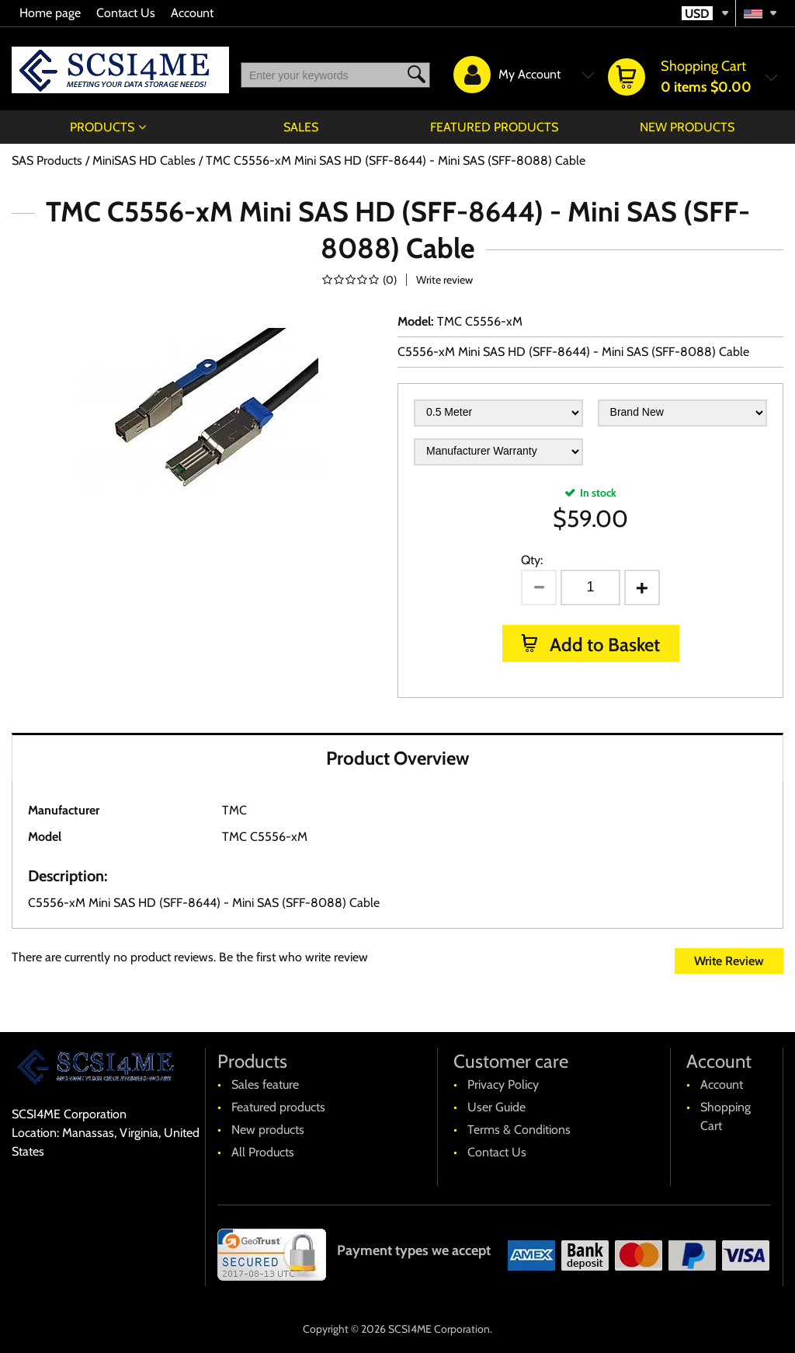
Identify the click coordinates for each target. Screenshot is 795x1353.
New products (687, 127)
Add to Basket (603, 644)
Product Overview (397, 758)
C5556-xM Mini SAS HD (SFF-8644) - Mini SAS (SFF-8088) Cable (573, 351)
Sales (300, 127)
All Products (262, 1152)
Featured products (494, 127)
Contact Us (125, 12)
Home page (50, 12)
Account (192, 12)
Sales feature (265, 1084)
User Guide (496, 1107)
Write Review (729, 961)
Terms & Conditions (519, 1129)
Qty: (532, 560)
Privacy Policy (503, 1084)
